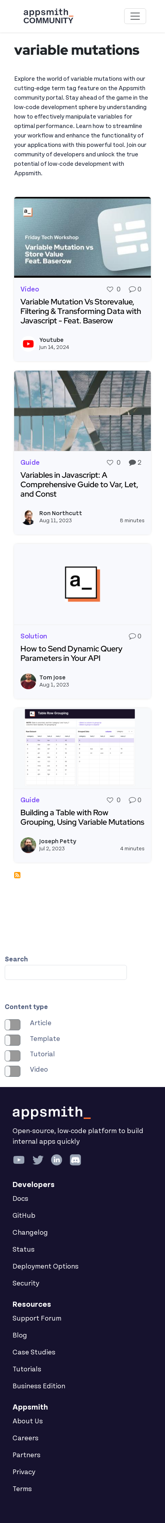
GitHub (24, 1215)
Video (39, 1069)
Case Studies (34, 1352)
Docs (20, 1198)
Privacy (24, 1472)
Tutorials (27, 1369)
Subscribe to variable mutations (17, 875)
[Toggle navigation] (135, 16)
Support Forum (37, 1318)
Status (24, 1249)
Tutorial (42, 1054)
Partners (26, 1455)
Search (16, 959)
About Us (28, 1421)
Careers (25, 1438)
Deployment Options (46, 1266)
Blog (20, 1335)
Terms (22, 1489)
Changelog (30, 1232)
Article (40, 1023)
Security (26, 1283)
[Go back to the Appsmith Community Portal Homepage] (48, 16)
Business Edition (39, 1386)
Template (45, 1039)
